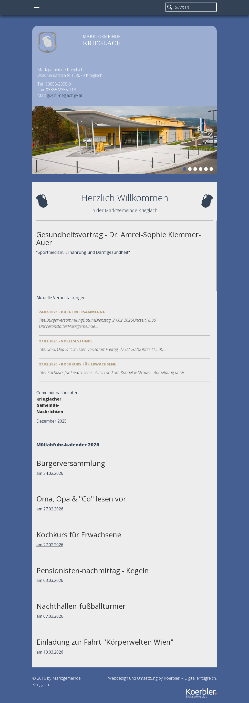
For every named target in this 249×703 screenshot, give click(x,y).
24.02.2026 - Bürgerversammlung (72, 311)
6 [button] (212, 169)
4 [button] (201, 169)
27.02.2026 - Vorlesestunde (65, 341)
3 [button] (196, 169)
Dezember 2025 (51, 421)
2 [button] (190, 169)
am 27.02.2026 (49, 509)
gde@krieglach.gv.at (64, 95)
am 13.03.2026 (49, 652)
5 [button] (206, 169)
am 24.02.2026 (49, 473)
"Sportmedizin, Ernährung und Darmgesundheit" (83, 252)
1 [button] (185, 169)
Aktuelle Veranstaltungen (61, 297)
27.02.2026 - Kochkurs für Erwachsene (77, 364)
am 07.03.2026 (49, 616)
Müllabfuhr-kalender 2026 (67, 445)
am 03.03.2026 (49, 580)
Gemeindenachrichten (57, 392)
